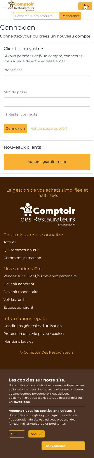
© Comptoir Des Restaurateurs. (47, 352)
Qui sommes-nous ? (21, 250)
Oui (13, 434)
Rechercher (70, 16)
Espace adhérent (18, 307)
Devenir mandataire (20, 292)
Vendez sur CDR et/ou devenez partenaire (40, 276)
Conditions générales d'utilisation (32, 326)
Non (34, 434)
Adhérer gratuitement (47, 162)
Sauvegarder (55, 446)
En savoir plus (19, 402)
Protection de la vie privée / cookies (34, 334)
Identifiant (13, 70)
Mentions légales (18, 341)
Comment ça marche (22, 258)
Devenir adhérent (19, 284)
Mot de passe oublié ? (49, 128)
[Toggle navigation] (4, 6)
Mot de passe (15, 92)
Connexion (15, 128)
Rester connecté (23, 114)
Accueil (9, 242)
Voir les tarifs (14, 300)
